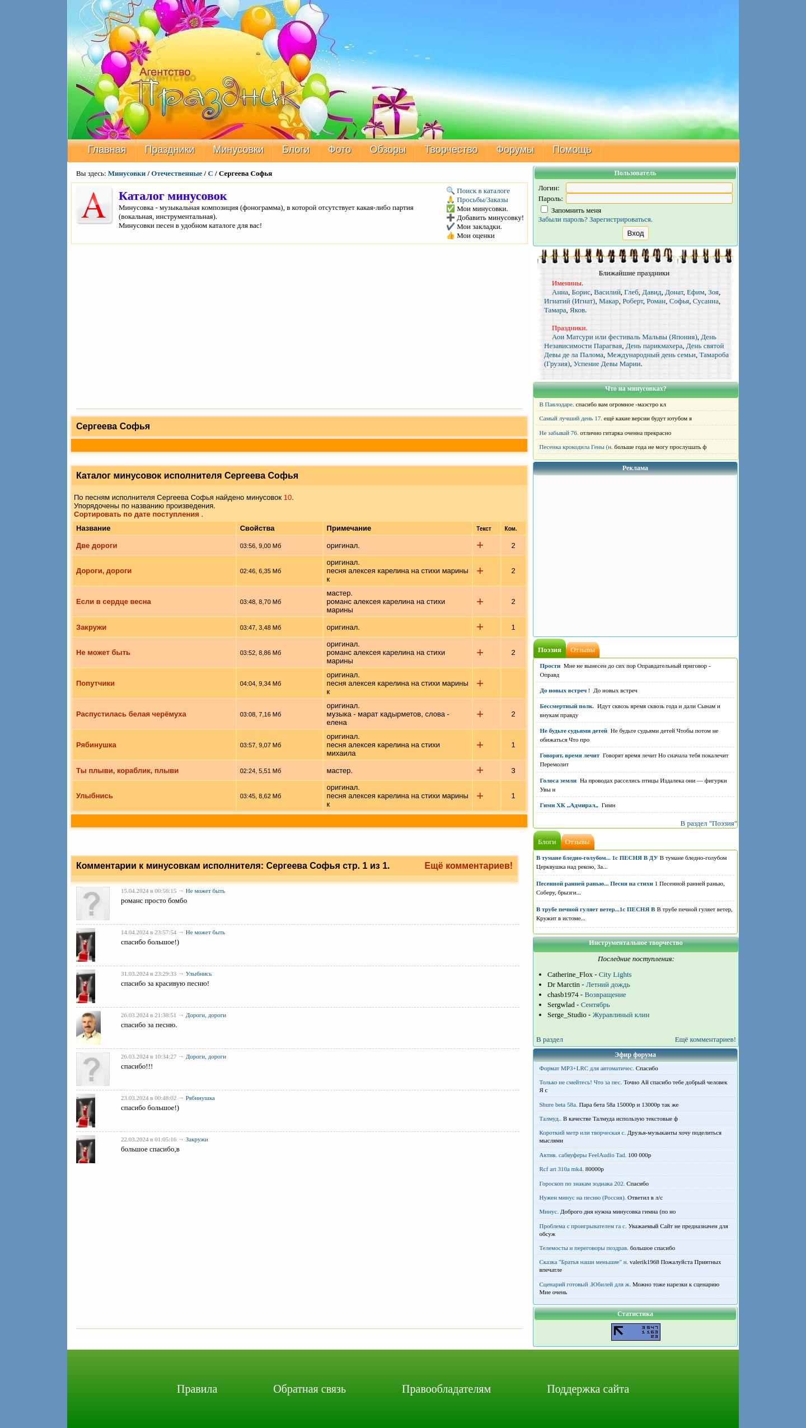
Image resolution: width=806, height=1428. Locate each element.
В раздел (549, 1039)
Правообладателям (446, 1389)
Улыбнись (94, 796)
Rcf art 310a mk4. (562, 1168)
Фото (339, 149)
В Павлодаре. (557, 404)
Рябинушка (96, 745)
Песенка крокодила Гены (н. (576, 446)
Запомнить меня (571, 210)
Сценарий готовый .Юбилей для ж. (585, 1284)
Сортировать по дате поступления (136, 514)
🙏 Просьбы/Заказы (477, 199)
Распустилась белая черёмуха (131, 714)
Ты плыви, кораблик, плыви (127, 770)
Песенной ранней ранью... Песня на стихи (594, 883)
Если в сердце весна (113, 601)
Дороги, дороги (104, 570)
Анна (560, 292)
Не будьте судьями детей (574, 730)
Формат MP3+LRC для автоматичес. (587, 1068)
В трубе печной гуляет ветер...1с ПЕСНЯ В (595, 909)
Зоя (713, 292)
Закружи (91, 627)
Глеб (631, 292)
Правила (197, 1389)
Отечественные (176, 173)
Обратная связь (309, 1389)
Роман (656, 301)
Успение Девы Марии (607, 363)
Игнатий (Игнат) (569, 301)
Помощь (572, 149)
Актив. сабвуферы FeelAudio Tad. (583, 1154)
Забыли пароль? (563, 219)
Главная (107, 149)
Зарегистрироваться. (621, 219)
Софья (679, 301)
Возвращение (605, 994)
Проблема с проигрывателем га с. (583, 1226)
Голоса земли (558, 780)
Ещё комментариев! (469, 865)
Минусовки (238, 149)
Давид (651, 292)
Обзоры (387, 149)
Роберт (632, 301)
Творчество (450, 149)
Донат (674, 292)
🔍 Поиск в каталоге (478, 190)
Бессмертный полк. (567, 706)
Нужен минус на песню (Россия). (583, 1197)
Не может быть (103, 652)
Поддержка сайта (588, 1389)
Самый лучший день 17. (571, 418)
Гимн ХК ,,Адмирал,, (569, 805)
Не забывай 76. (559, 432)
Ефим (696, 292)
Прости (550, 665)
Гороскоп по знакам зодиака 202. (582, 1183)
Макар (609, 301)
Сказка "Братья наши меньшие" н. (584, 1261)
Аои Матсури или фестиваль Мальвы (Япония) (624, 337)
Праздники (170, 149)
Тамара (555, 310)
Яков (577, 310)
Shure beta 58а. (559, 1104)
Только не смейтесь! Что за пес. (581, 1082)
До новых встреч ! (565, 690)
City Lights (615, 974)
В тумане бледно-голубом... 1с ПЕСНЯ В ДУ (597, 857)
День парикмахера (654, 345)
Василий (607, 292)
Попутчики (95, 683)
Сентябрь (595, 1004)
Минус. (549, 1211)
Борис (581, 292)
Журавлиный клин (621, 1014)
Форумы (515, 149)
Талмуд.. (551, 1118)
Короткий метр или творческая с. (583, 1132)
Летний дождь (608, 984)
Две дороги (96, 545)
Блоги (296, 149)
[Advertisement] (299, 325)
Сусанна (706, 301)
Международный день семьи (651, 354)
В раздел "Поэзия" (708, 823)
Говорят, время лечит (570, 755)
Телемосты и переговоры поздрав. (584, 1247)
